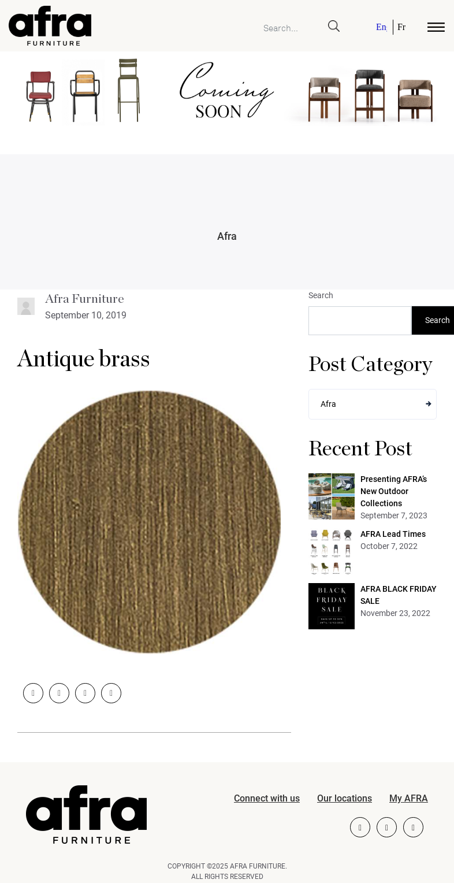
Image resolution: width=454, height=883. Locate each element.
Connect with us (267, 798)
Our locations (344, 798)
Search (320, 295)
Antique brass (83, 359)
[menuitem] (382, 27)
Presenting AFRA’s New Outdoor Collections (393, 491)
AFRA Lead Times (393, 534)
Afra (227, 236)
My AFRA (408, 798)
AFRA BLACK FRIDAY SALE (398, 595)
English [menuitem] (381, 27)
